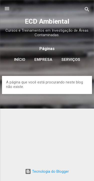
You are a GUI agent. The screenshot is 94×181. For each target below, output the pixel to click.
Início (19, 59)
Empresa (43, 59)
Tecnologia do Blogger (47, 171)
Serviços (70, 59)
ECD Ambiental (47, 21)
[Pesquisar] (87, 10)
